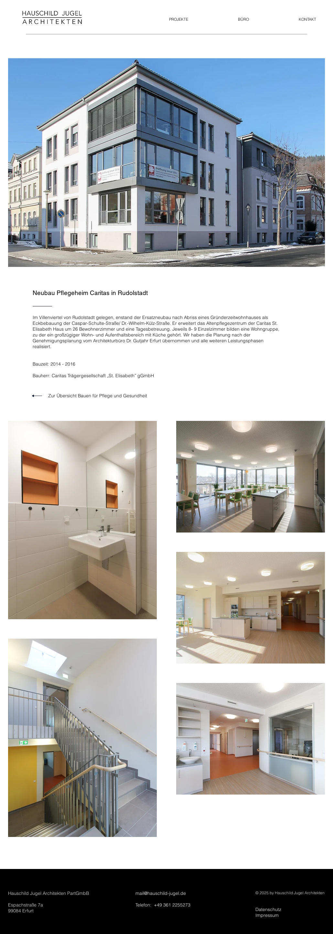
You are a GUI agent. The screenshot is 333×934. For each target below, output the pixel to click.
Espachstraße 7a (25, 905)
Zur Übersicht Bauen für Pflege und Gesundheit (97, 396)
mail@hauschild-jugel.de (160, 893)
